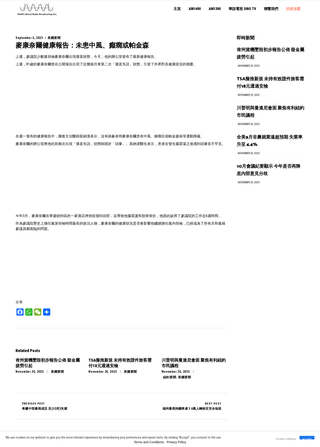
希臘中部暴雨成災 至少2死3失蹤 (44, 406)
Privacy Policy (176, 442)
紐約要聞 (169, 377)
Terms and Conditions (149, 442)
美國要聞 (54, 38)
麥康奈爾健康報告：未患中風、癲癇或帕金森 (82, 45)
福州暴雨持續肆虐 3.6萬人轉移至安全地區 (191, 406)
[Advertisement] (122, 100)
